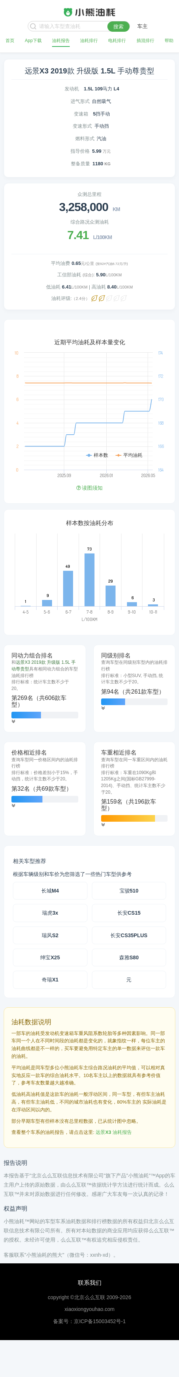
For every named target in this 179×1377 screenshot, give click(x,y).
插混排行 (145, 40)
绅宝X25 (50, 957)
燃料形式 (84, 138)
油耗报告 (61, 40)
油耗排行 (89, 40)
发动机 (72, 89)
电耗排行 (117, 40)
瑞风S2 (50, 935)
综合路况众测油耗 (89, 222)
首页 (10, 40)
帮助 (169, 40)
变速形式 (82, 126)
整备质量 (80, 163)
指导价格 (80, 151)
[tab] (44, 688)
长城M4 (50, 891)
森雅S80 (129, 957)
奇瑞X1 (50, 980)
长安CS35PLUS (128, 935)
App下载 (33, 40)
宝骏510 (129, 891)
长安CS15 (129, 913)
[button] (13, 721)
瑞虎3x (50, 913)
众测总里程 (89, 194)
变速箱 (81, 114)
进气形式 (80, 101)
